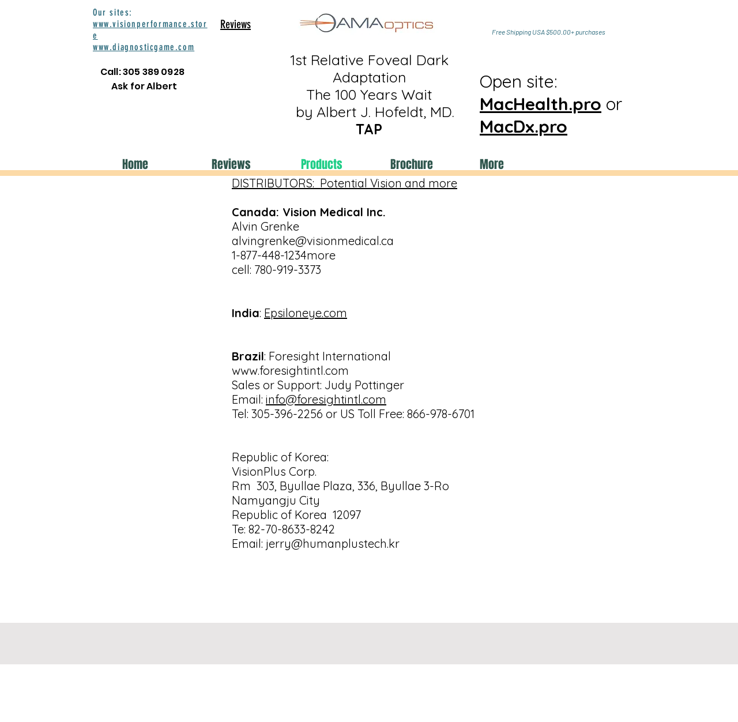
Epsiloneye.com (305, 313)
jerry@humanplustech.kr (333, 543)
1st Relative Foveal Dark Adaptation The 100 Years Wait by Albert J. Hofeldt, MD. (369, 94)
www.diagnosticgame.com (143, 47)
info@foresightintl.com (326, 399)
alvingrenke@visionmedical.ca (313, 241)
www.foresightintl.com (290, 370)
